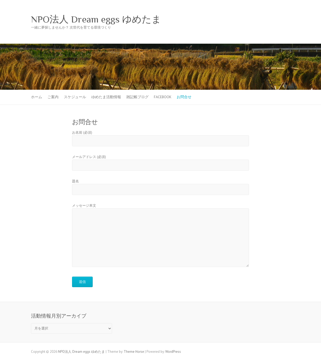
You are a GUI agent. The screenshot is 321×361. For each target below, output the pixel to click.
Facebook (162, 96)
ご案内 (53, 96)
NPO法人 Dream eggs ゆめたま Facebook (269, 19)
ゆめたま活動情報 (106, 96)
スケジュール (75, 96)
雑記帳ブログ (137, 96)
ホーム (36, 96)
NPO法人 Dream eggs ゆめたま (96, 19)
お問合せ (184, 96)
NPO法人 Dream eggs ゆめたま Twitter (277, 19)
